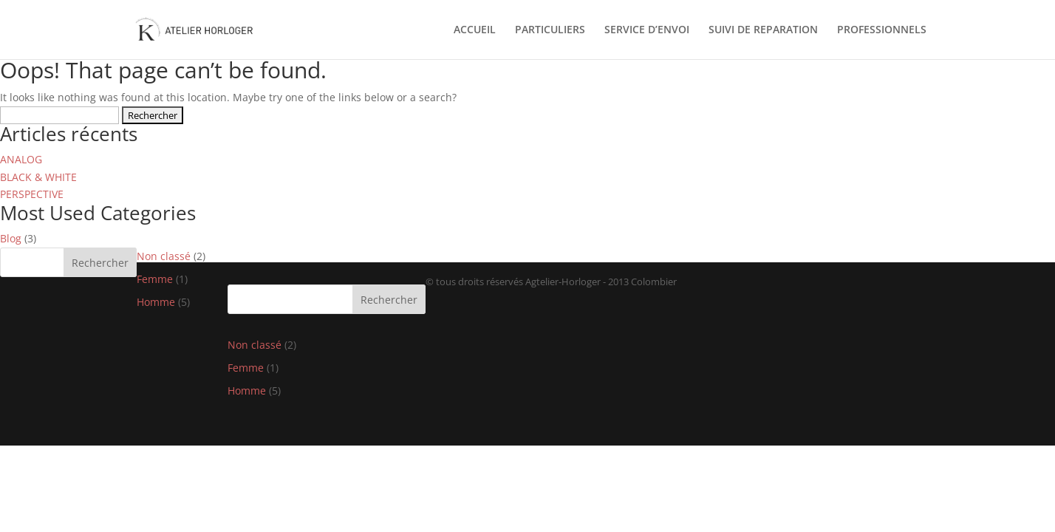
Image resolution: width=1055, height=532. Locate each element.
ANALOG (21, 159)
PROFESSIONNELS (881, 30)
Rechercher (100, 263)
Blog (10, 238)
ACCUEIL (475, 30)
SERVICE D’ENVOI (646, 30)
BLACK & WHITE (38, 177)
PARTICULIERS (550, 30)
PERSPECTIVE (32, 194)
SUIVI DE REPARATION (763, 30)
